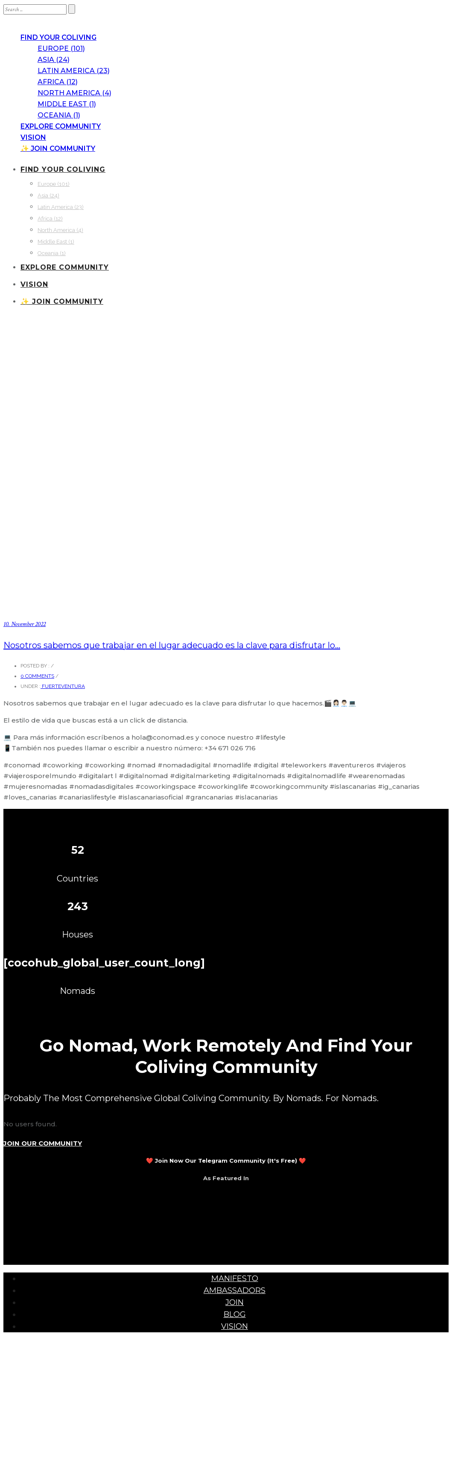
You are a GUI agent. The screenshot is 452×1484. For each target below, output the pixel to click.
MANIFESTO (234, 1278)
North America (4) (74, 93)
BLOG (235, 1314)
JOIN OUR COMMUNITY (42, 1143)
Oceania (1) (59, 115)
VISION (33, 137)
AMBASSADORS (234, 1290)
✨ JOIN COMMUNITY (57, 148)
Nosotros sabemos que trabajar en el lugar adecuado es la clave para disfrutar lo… (171, 645)
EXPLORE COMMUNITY (60, 126)
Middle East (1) (67, 104)
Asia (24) (54, 60)
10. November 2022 (24, 624)
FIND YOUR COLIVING (58, 37)
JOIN (234, 1302)
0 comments (37, 676)
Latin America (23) (74, 71)
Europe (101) (61, 48)
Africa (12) (58, 82)
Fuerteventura (63, 686)
